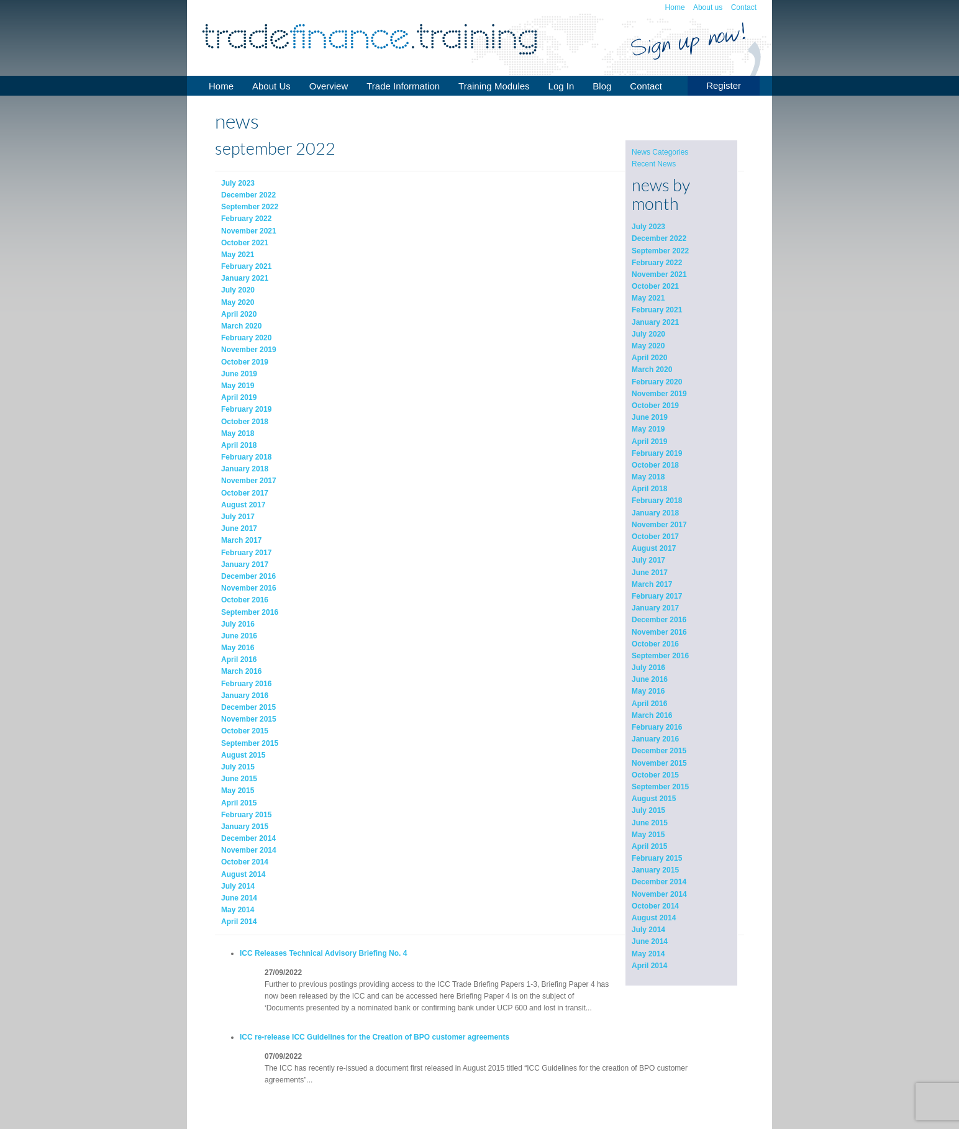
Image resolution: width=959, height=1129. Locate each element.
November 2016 (659, 632)
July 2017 (648, 560)
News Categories (660, 152)
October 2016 (655, 644)
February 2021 (657, 310)
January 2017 (655, 608)
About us (707, 7)
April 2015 (649, 846)
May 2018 (648, 477)
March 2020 (652, 369)
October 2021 (655, 286)
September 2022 (660, 251)
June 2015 (650, 822)
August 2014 (654, 918)
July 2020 (648, 334)
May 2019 (648, 429)
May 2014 (648, 954)
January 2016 (655, 739)
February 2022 (657, 262)
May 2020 (648, 346)
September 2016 (660, 655)
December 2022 (659, 238)
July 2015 (648, 810)
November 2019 (659, 393)
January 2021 (655, 322)
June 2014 (650, 941)
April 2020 (649, 357)
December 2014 (659, 881)
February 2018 (657, 500)
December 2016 (659, 619)
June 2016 (650, 679)
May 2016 (648, 691)
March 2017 (652, 584)
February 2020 (657, 382)
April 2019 (649, 441)
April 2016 (649, 703)
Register (723, 85)
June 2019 (650, 417)
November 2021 (659, 274)
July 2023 (648, 226)
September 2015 (660, 786)
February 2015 (657, 858)
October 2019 (655, 405)
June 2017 (650, 572)
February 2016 (657, 727)
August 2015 (654, 798)
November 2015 (659, 763)
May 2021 (648, 298)
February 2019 (657, 453)
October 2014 (655, 906)
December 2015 (659, 750)
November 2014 (659, 894)
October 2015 (655, 775)
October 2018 (655, 465)
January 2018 (655, 513)
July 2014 (648, 929)
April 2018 (649, 488)
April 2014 (649, 965)
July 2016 (648, 667)
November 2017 (659, 524)
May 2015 (648, 834)
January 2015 (655, 870)
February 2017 (657, 596)
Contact (744, 7)
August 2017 (654, 548)
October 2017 (655, 536)
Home (675, 7)
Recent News (654, 164)
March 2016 (652, 715)
